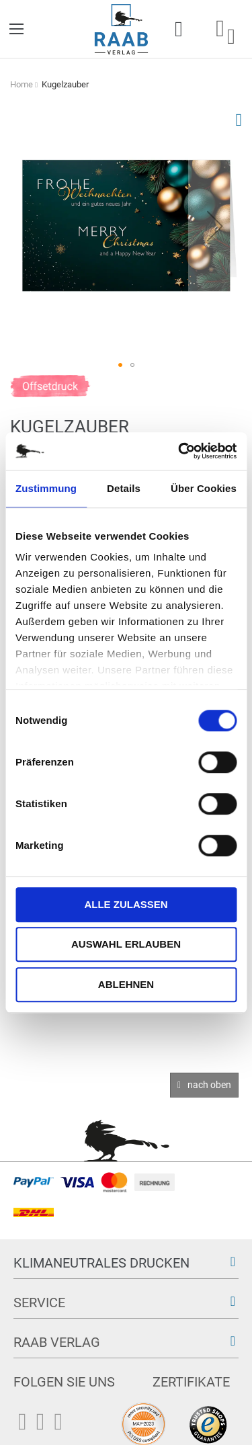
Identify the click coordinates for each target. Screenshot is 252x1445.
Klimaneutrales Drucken (101, 1263)
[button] (215, 225)
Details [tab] (123, 488)
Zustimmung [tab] (46, 488)
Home (21, 84)
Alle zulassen (125, 904)
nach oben (209, 1084)
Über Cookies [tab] (204, 488)
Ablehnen (126, 984)
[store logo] (121, 29)
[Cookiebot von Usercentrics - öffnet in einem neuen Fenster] (179, 451)
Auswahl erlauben (126, 944)
